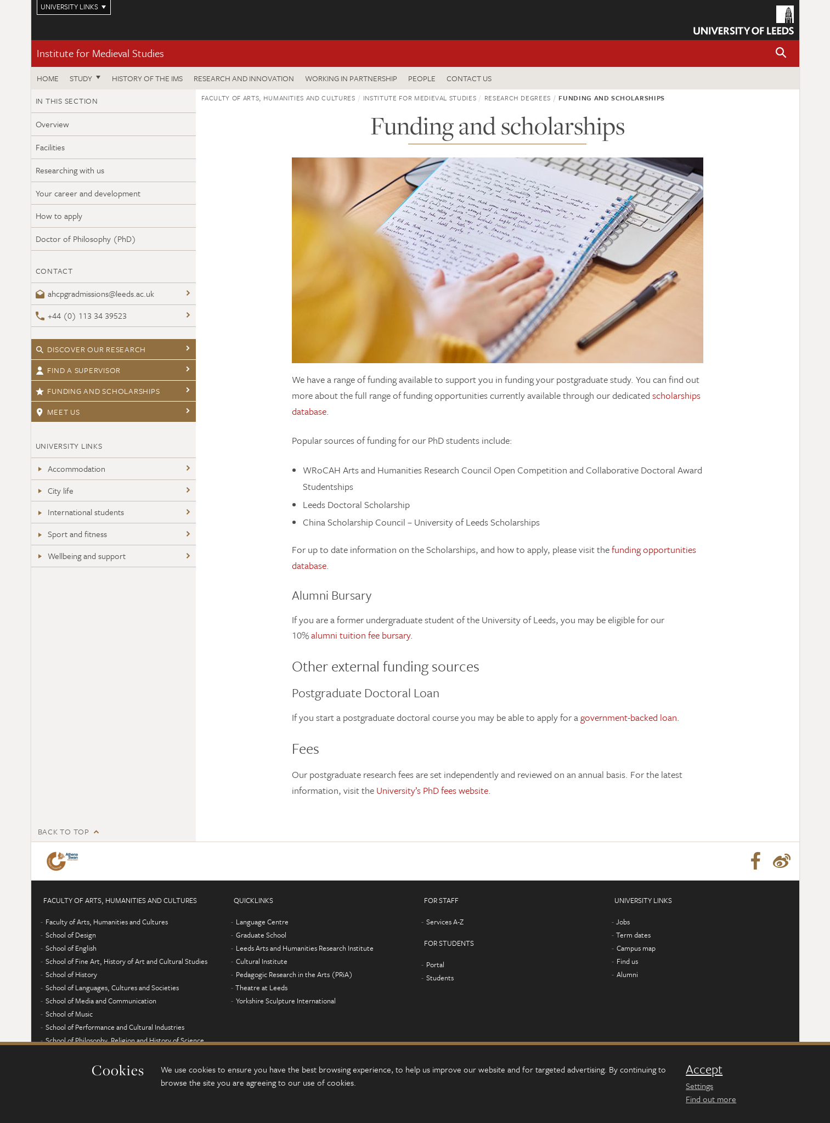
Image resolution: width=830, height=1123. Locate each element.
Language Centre (262, 921)
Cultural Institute (261, 961)
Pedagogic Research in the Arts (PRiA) (294, 974)
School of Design (71, 934)
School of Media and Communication (101, 1000)
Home (48, 78)
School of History (71, 974)
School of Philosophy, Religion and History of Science (125, 1040)
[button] (781, 53)
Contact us (469, 78)
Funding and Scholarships (98, 391)
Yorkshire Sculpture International (286, 1000)
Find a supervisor (78, 370)
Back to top (63, 831)
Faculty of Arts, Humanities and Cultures (278, 98)
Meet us (58, 411)
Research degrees (517, 98)
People (422, 78)
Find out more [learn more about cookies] (711, 1099)
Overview (52, 124)
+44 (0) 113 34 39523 (81, 315)
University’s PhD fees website (432, 790)
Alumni (627, 974)
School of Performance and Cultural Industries (115, 1027)
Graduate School (261, 934)
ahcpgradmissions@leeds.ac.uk (95, 293)
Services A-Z (445, 921)
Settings (699, 1086)
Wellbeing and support (81, 556)
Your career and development (88, 193)
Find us (627, 961)
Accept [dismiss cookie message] (704, 1069)
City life (55, 490)
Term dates (633, 934)
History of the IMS (147, 78)
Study (81, 78)
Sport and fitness (71, 534)
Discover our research (91, 349)
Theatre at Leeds (261, 987)
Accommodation (70, 468)
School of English (71, 948)
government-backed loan (628, 717)
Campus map (636, 948)
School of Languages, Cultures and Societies (112, 987)
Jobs (623, 921)
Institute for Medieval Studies (100, 53)
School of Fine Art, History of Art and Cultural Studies (126, 961)
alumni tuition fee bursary (360, 635)
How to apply (59, 216)
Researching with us (70, 170)
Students (440, 977)
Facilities (50, 147)
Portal (435, 964)
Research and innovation (244, 78)
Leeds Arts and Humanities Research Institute (305, 948)
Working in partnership (351, 78)
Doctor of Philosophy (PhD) (86, 239)
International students (80, 512)
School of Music (69, 1013)
